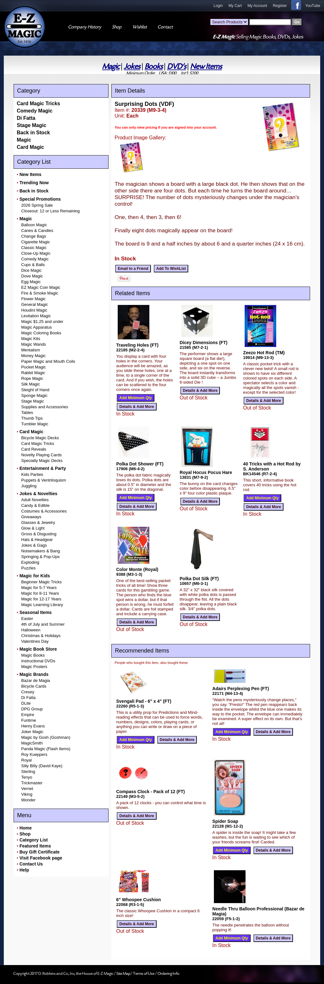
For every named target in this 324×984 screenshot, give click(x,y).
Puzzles (28, 568)
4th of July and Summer (43, 624)
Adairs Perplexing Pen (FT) (240, 688)
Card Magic (30, 147)
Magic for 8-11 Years (40, 593)
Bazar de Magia (35, 680)
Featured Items (35, 845)
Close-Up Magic (35, 253)
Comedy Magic (35, 110)
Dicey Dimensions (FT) (203, 342)
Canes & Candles (37, 230)
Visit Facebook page (40, 857)
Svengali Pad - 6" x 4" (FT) (143, 701)
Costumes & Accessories (44, 511)
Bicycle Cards (33, 686)
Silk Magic (30, 384)
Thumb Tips (32, 418)
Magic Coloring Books (41, 333)
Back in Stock (33, 132)
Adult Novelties (35, 499)
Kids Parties (32, 474)
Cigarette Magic (35, 242)
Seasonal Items (35, 612)
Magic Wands (33, 344)
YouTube (312, 5)
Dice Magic (31, 270)
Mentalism (30, 350)
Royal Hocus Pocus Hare (206, 472)
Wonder (28, 800)
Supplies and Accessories (44, 406)
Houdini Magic (34, 310)
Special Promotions (40, 199)
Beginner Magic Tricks (41, 582)
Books (154, 66)
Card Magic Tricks (38, 103)
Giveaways (31, 516)
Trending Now (34, 182)
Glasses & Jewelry (38, 522)
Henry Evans (33, 726)
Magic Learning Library (42, 604)
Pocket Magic (33, 367)
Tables (27, 412)
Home (25, 827)
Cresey (27, 691)
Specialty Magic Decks (42, 460)
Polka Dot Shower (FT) (139, 463)
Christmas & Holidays (40, 635)
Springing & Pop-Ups (40, 556)
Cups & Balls (33, 264)
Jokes (132, 66)
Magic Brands (33, 674)
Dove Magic (32, 276)
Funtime (28, 720)
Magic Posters (34, 666)
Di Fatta (26, 118)
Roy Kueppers (34, 754)
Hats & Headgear (37, 539)
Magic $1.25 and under (42, 321)
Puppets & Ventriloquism (43, 480)
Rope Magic (32, 378)
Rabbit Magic (33, 372)
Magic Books (33, 655)
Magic (111, 66)
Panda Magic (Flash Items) (45, 748)
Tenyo (26, 777)
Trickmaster (31, 783)
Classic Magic (34, 247)
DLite (26, 703)
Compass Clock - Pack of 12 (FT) (150, 791)
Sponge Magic (34, 395)
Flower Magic (33, 298)
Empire (27, 714)
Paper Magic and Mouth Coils (48, 361)
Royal (26, 760)
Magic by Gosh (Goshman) (45, 737)
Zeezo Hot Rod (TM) (263, 352)
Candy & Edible (35, 505)
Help (24, 869)
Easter (27, 618)
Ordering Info (168, 973)
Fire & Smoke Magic (39, 293)
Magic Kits (30, 338)
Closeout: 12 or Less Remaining (50, 211)
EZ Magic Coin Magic (40, 287)
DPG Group (32, 709)
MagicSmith (32, 743)
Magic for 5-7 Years (39, 587)
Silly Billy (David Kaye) (41, 765)
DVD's (176, 66)
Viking (26, 794)
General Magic (34, 304)
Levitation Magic (36, 315)
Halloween (30, 630)
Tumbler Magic (34, 424)
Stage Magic (31, 125)
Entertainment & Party (42, 468)
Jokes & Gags (34, 545)
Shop (24, 833)
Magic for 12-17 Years (41, 599)
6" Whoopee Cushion (138, 899)
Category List (33, 839)
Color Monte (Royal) (137, 569)
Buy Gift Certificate (39, 851)
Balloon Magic (34, 224)
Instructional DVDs (38, 661)
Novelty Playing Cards (41, 455)
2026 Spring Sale (37, 205)
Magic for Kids (34, 575)
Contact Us (31, 863)
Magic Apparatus (36, 327)
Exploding (30, 562)
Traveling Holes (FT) (137, 345)
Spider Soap (225, 821)
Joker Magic (32, 731)
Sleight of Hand (35, 389)
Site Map (123, 973)
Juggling (28, 485)
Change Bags (33, 236)
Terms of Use (144, 973)
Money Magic (33, 355)
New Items (206, 66)
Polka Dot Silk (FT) (199, 578)
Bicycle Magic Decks (40, 437)
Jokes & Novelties (38, 493)
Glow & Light (33, 528)
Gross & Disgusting (38, 533)
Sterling (28, 771)
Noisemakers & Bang (40, 551)
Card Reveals (33, 449)
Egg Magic (30, 281)
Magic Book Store (38, 649)
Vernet (27, 788)
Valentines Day (34, 641)
